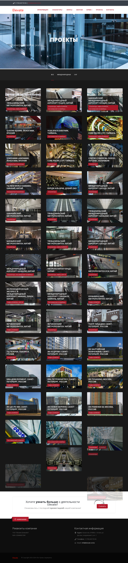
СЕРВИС (89, 10)
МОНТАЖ (79, 10)
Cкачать (102, 506)
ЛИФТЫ (69, 10)
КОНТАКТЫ (110, 10)
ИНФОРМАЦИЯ (42, 10)
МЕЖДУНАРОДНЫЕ (64, 75)
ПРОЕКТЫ (99, 10)
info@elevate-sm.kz (34, 3)
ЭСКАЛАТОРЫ (57, 10)
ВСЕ (52, 75)
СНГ (75, 75)
